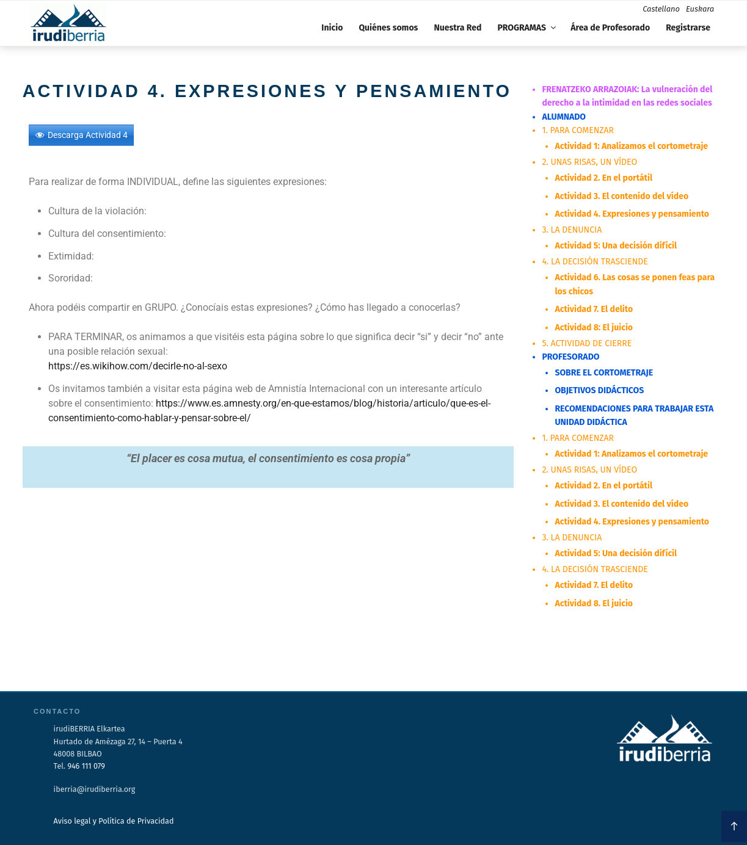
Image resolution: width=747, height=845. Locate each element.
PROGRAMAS (527, 28)
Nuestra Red (457, 28)
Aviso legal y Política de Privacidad (114, 819)
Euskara (700, 8)
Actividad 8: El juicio (593, 326)
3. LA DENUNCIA (572, 230)
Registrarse (688, 28)
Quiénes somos (388, 28)
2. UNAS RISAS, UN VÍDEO (589, 162)
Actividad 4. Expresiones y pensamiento (632, 214)
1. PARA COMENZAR (578, 130)
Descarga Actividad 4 (88, 135)
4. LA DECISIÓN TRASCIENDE (594, 261)
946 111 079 (85, 764)
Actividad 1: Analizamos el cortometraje (631, 146)
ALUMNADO (564, 117)
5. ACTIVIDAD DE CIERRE (587, 342)
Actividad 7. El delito (594, 308)
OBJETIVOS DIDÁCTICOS (599, 390)
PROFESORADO (570, 356)
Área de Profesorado (610, 28)
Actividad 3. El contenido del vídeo (621, 195)
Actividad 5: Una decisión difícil (616, 245)
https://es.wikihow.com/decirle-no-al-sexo (137, 366)
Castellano (661, 8)
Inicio (332, 28)
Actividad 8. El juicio (593, 602)
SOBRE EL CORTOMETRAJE (604, 372)
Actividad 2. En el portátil (603, 178)
